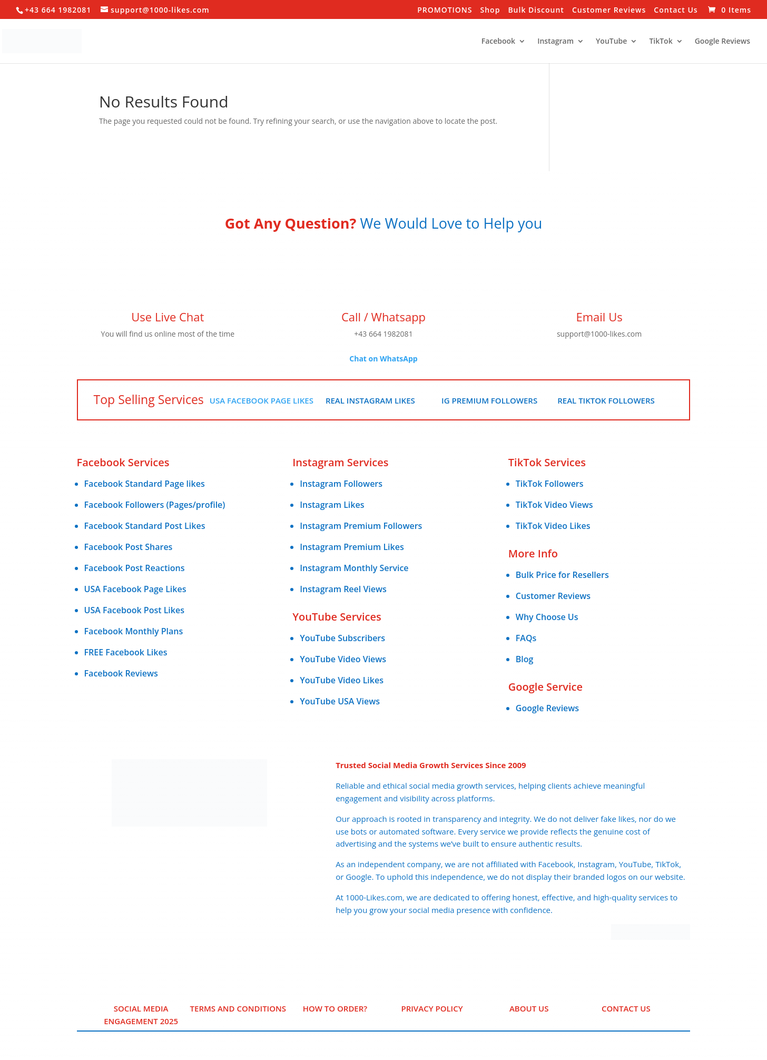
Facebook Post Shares (128, 547)
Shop (490, 10)
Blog (525, 659)
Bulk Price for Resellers (562, 575)
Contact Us (675, 10)
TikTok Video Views (554, 505)
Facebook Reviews (121, 673)
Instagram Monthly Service (354, 568)
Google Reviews (722, 41)
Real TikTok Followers (606, 400)
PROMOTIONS (444, 10)
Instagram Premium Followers (361, 526)
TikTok (660, 41)
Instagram (555, 41)
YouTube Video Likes (342, 680)
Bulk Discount (536, 10)
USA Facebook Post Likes (134, 610)
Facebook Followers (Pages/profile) (154, 505)
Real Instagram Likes (370, 400)
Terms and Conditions (238, 1008)
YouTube (611, 41)
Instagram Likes (332, 505)
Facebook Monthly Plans (133, 631)
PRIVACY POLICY (432, 1008)
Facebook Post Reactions (134, 568)
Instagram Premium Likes (352, 547)
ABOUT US (529, 1008)
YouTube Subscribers (342, 638)
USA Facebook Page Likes (261, 400)
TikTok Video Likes (553, 526)
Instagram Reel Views (343, 589)
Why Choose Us (547, 617)
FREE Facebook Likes (126, 652)
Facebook (498, 41)
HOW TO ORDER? (335, 1008)
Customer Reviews (609, 10)
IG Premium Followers (489, 400)
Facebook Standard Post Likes (144, 526)
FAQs (526, 638)
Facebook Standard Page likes (144, 483)
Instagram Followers (341, 483)
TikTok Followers (550, 483)
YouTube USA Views (340, 701)
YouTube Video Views (343, 659)
